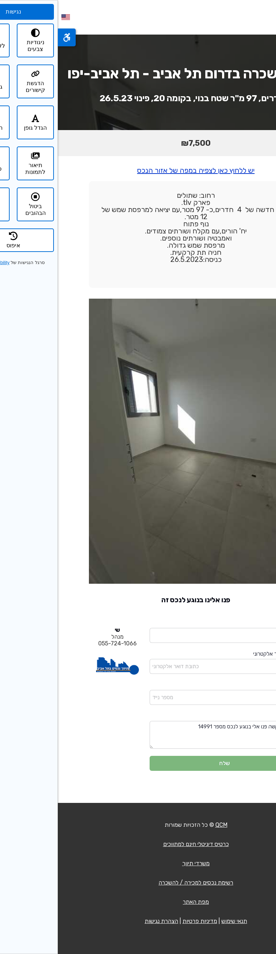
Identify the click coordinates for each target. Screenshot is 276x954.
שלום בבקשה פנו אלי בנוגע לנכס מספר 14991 (167, 735)
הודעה (235, 716)
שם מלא (233, 623)
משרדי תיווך (138, 863)
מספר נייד (231, 685)
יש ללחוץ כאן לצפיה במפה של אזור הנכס (138, 170)
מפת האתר (138, 901)
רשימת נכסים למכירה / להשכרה (138, 882)
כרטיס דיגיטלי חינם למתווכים (138, 844)
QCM (163, 824)
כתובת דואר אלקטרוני (218, 654)
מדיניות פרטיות (142, 921)
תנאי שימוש (176, 921)
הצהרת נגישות (103, 921)
